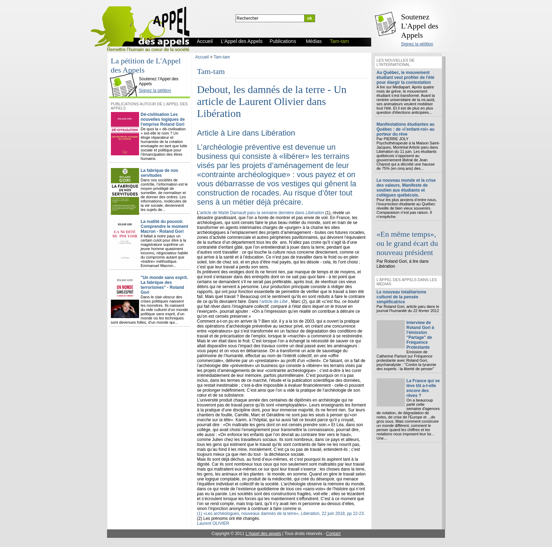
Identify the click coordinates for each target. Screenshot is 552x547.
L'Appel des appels (263, 533)
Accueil (202, 57)
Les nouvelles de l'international (396, 62)
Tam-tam (222, 57)
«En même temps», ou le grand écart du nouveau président (407, 243)
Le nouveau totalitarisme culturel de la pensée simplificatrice (401, 297)
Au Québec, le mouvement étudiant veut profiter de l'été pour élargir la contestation (405, 77)
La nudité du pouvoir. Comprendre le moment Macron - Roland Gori (164, 226)
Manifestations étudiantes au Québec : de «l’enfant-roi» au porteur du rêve (406, 129)
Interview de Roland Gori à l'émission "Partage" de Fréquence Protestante (420, 335)
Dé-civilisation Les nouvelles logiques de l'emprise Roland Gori (163, 119)
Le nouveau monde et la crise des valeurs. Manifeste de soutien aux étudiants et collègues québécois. (406, 188)
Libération (278, 133)
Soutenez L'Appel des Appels (419, 25)
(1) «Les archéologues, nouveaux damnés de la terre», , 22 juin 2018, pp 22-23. (281, 513)
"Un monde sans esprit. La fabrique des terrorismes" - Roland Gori (164, 285)
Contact (333, 533)
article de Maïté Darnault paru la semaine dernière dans (262, 212)
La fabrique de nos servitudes (159, 173)
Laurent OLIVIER (213, 523)
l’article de (274, 301)
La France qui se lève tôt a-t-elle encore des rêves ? (423, 388)
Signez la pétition (417, 44)
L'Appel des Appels (125, 72)
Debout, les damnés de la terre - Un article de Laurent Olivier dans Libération (272, 101)
